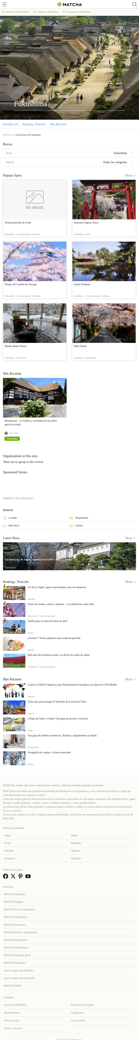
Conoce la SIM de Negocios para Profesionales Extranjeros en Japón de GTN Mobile (72, 684)
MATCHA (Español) (14, 962)
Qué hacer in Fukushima (15, 11)
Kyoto (7, 843)
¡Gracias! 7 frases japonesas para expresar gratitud (54, 638)
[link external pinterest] (21, 877)
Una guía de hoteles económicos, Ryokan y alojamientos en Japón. (62, 735)
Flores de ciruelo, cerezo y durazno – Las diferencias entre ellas (61, 604)
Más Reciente (58, 124)
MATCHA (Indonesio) (15, 940)
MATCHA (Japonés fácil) (17, 955)
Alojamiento (79, 518)
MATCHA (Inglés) (13, 901)
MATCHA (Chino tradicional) (19, 909)
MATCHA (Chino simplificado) (20, 932)
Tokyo (7, 835)
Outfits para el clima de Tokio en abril (47, 621)
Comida (10, 518)
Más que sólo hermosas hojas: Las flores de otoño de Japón (59, 655)
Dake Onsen (80, 346)
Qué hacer (11, 526)
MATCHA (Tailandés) (15, 917)
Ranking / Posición (34, 124)
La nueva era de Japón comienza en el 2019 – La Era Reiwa (38, 559)
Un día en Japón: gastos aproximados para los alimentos (57, 587)
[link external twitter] (13, 877)
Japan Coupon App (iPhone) (18, 970)
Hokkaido (76, 843)
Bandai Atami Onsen (15, 346)
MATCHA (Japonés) (14, 894)
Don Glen (13, 433)
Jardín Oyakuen (82, 284)
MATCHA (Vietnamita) (16, 947)
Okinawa (75, 850)
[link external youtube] (28, 877)
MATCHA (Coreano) (15, 924)
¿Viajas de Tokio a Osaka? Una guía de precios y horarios (58, 718)
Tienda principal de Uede (18, 222)
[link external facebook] (6, 877)
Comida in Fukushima (45, 11)
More (129, 175)
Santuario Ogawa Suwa (86, 222)
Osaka (74, 835)
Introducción (10, 124)
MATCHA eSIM (12, 985)
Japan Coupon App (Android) (19, 978)
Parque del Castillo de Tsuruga (21, 284)
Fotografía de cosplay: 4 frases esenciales (49, 752)
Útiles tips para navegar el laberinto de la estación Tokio (57, 701)
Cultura (76, 526)
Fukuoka (8, 850)
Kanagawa (9, 858)
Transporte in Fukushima (76, 11)
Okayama (76, 858)
